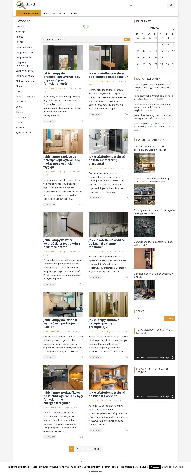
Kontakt (74, 13)
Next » (97, 448)
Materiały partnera (25, 80)
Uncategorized (23, 117)
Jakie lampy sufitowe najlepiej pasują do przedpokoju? (104, 323)
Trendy (19, 111)
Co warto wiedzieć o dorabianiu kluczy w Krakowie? (153, 243)
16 (88, 448)
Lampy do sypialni (25, 75)
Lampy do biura (24, 47)
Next (126, 39)
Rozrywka (21, 101)
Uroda (19, 122)
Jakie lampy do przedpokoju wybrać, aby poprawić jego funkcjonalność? (61, 78)
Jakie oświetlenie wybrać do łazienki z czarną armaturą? (107, 160)
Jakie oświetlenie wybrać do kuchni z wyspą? (107, 394)
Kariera (19, 41)
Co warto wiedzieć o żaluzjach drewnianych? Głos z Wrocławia (150, 148)
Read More (50, 121)
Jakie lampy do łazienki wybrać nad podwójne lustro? (60, 323)
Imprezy (20, 36)
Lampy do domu (53, 13)
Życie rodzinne (23, 132)
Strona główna (28, 13)
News (19, 91)
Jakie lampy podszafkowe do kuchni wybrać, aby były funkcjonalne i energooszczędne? (63, 398)
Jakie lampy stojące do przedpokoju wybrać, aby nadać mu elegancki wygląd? (61, 162)
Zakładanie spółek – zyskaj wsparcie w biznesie (153, 275)
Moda (19, 86)
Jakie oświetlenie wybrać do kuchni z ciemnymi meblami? (107, 243)
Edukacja (20, 31)
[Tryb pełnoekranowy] (171, 357)
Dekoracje (21, 26)
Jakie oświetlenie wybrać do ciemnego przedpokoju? (108, 75)
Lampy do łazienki (25, 57)
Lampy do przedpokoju (22, 64)
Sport (19, 106)
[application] (154, 348)
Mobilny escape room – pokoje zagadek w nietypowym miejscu (154, 212)
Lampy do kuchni (24, 52)
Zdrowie (20, 127)
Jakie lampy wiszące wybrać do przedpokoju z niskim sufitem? (61, 243)
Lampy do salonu (24, 70)
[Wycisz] (167, 357)
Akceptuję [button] (155, 467)
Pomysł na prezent (25, 96)
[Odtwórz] (137, 357)
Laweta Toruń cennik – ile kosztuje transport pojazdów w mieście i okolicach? (152, 180)
